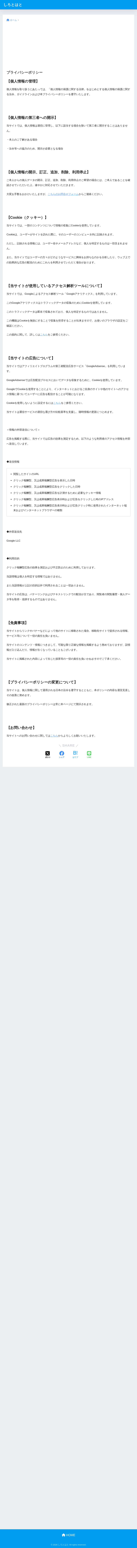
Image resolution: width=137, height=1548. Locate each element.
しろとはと (12, 5)
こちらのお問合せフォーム (63, 194)
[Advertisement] (68, 46)
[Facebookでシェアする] (61, 755)
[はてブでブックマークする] (75, 755)
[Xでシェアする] (48, 755)
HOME (68, 1535)
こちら (44, 334)
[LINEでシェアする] (89, 755)
